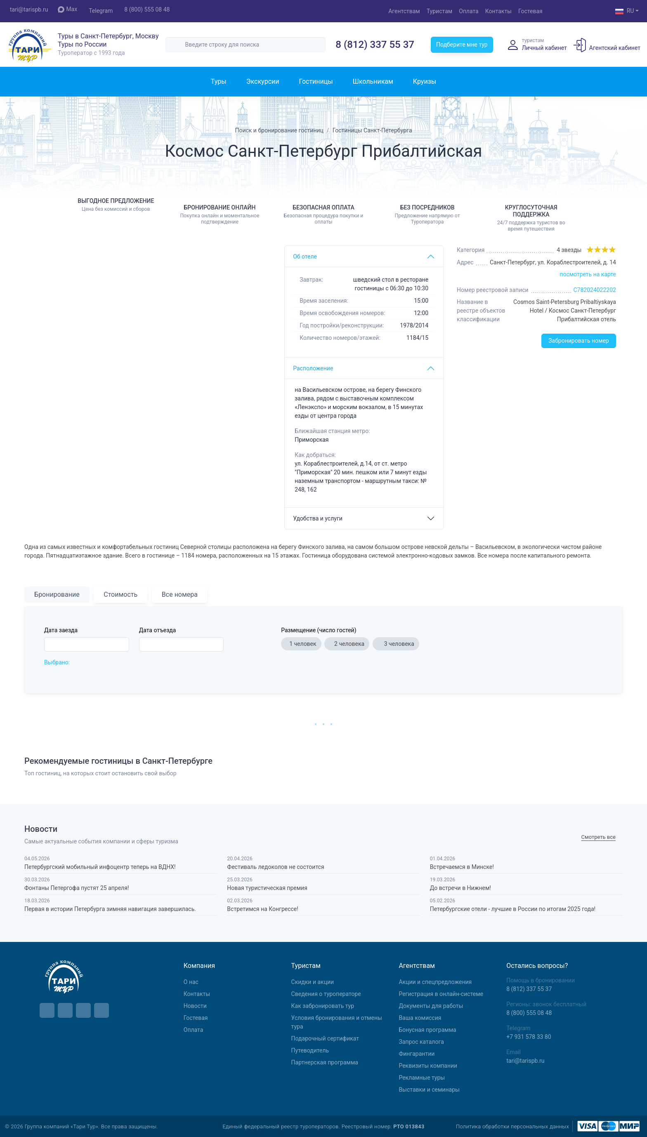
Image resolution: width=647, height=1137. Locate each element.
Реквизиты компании (428, 1065)
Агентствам (404, 11)
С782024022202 (594, 290)
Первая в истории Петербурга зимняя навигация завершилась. (110, 909)
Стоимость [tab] (120, 594)
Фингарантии (416, 1053)
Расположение (313, 368)
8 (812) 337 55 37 (374, 44)
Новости (195, 1006)
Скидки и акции (312, 982)
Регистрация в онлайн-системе (441, 994)
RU (624, 11)
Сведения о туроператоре (326, 994)
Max (67, 9)
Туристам (439, 11)
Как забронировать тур (322, 1006)
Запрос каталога (421, 1041)
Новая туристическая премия (267, 888)
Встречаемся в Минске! (462, 867)
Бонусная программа (427, 1029)
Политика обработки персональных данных (512, 1126)
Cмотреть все (598, 837)
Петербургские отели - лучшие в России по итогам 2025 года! (512, 909)
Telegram (101, 10)
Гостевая (530, 11)
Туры (219, 81)
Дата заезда (61, 630)
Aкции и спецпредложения (435, 982)
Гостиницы (316, 81)
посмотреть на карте (588, 274)
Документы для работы (431, 1006)
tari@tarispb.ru (29, 9)
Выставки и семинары (429, 1089)
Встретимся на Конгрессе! (262, 909)
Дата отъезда (157, 630)
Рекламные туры (422, 1077)
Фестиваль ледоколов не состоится (275, 867)
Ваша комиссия (420, 1018)
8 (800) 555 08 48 (147, 9)
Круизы (424, 81)
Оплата (469, 11)
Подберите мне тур (462, 44)
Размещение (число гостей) (318, 630)
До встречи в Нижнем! (460, 888)
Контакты (498, 11)
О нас (191, 982)
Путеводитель (310, 1050)
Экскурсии (262, 81)
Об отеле (305, 256)
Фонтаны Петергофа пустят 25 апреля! (76, 888)
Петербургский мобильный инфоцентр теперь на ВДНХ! (100, 867)
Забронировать (578, 341)
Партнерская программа (324, 1062)
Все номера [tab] (180, 594)
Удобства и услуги (317, 518)
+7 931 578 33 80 (528, 1036)
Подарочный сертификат (325, 1038)
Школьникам (373, 81)
